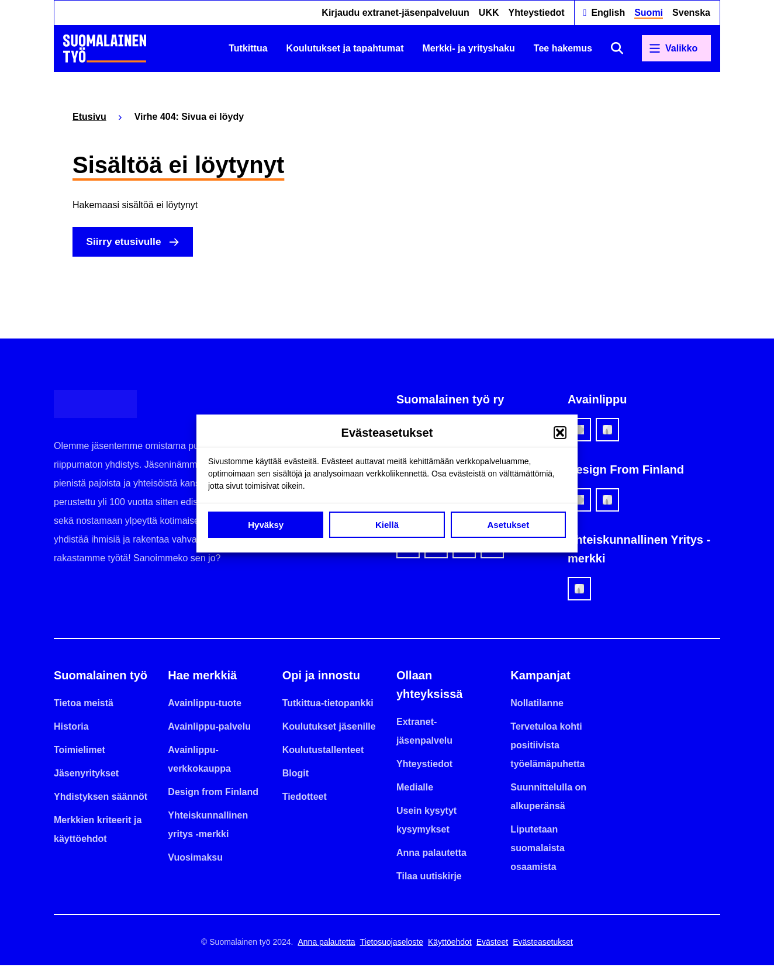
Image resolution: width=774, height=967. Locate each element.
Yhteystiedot (537, 13)
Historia (71, 728)
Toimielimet (79, 752)
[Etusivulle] (104, 48)
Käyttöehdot (450, 943)
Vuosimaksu (195, 859)
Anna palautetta (431, 854)
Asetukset (508, 525)
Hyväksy (266, 525)
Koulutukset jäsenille (329, 728)
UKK (489, 13)
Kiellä (387, 525)
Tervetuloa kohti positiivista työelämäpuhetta (547, 747)
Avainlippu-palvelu (209, 728)
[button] (560, 432)
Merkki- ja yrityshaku (469, 48)
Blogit (295, 775)
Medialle (414, 789)
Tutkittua (248, 48)
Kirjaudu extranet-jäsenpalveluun (395, 13)
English (608, 13)
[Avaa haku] (617, 48)
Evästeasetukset (543, 943)
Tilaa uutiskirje (429, 878)
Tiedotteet (304, 798)
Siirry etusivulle (127, 242)
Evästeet (492, 943)
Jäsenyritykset (86, 775)
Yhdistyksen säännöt (100, 798)
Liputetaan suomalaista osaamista (537, 849)
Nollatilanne (537, 705)
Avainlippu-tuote (204, 705)
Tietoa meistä (83, 705)
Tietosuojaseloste (391, 943)
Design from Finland (213, 794)
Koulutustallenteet (323, 752)
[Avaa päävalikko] (676, 48)
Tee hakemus (563, 48)
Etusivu (89, 117)
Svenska (691, 13)
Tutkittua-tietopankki (328, 705)
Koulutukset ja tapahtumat (345, 48)
